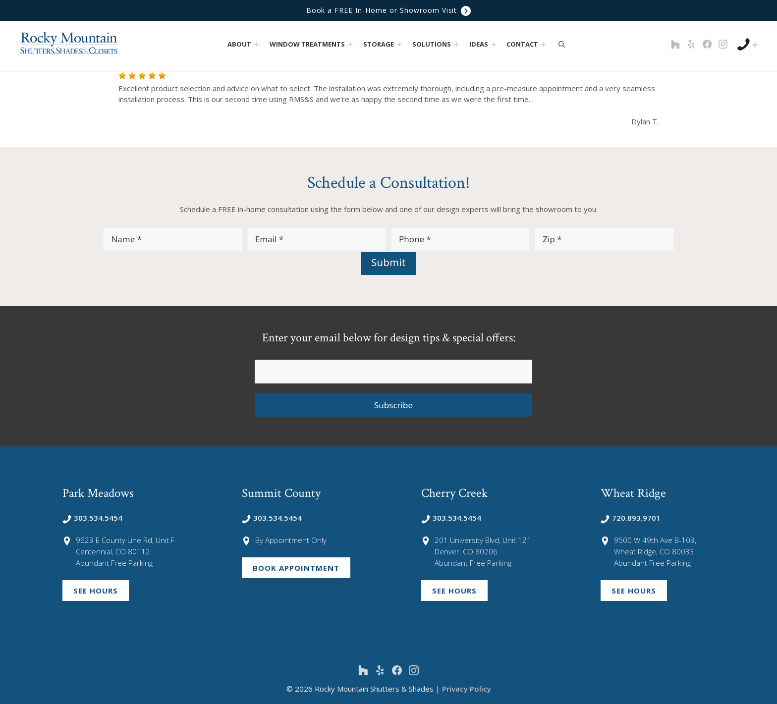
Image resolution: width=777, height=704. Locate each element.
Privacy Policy (466, 689)
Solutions (436, 44)
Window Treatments (312, 44)
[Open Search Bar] (562, 44)
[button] (257, 44)
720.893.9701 (631, 518)
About (244, 44)
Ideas (484, 44)
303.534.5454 (92, 518)
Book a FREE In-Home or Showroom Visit (388, 10)
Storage (383, 44)
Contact (527, 44)
